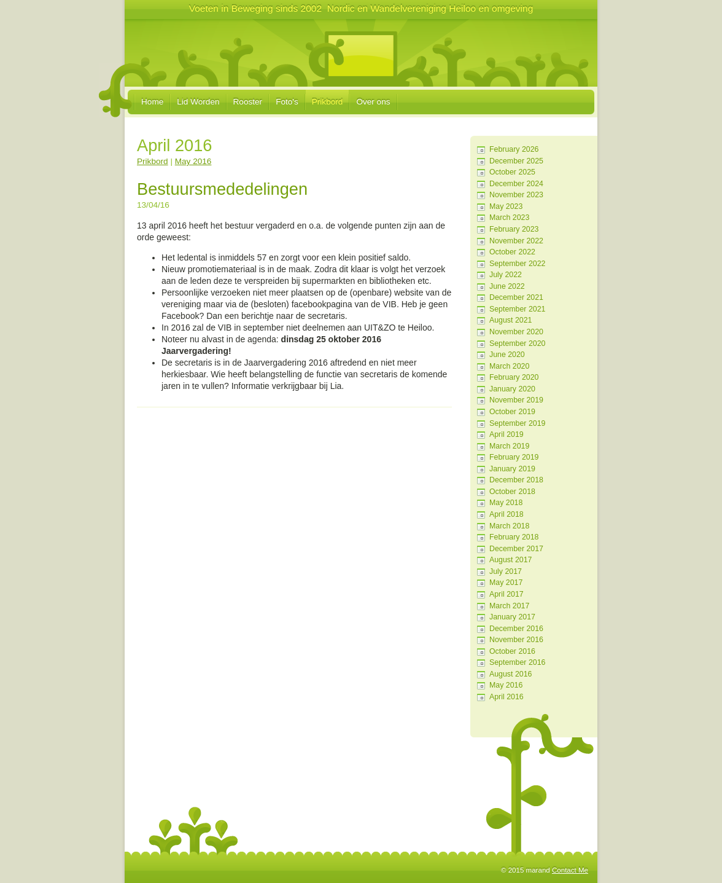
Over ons (373, 101)
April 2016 (506, 697)
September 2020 (517, 343)
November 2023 (516, 194)
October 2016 (512, 651)
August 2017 (510, 559)
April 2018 (506, 514)
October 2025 (512, 172)
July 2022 (505, 274)
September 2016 (517, 662)
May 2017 (505, 582)
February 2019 (513, 457)
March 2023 (509, 217)
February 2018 (513, 537)
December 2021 (516, 297)
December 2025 (516, 161)
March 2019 (509, 446)
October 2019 (512, 411)
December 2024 (516, 183)
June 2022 (507, 286)
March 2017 (509, 606)
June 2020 (507, 354)
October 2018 (512, 491)
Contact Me (570, 870)
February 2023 (513, 229)
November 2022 (516, 241)
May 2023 (505, 206)
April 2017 (506, 594)
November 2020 (516, 332)
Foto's (287, 101)
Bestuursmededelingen (222, 188)
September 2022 (517, 263)
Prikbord (327, 101)
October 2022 (512, 252)
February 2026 (513, 149)
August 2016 (510, 674)
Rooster (248, 101)
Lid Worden (198, 101)
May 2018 (505, 502)
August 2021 (510, 320)
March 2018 (509, 526)
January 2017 (512, 617)
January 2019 (512, 469)
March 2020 (509, 366)
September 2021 (517, 309)
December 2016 (516, 628)
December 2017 (516, 548)
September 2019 (517, 423)
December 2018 (516, 480)
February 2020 (513, 377)
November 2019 (516, 400)
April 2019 (506, 434)
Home (152, 101)
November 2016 (516, 639)
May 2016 (505, 685)
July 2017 (505, 571)
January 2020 (512, 389)
